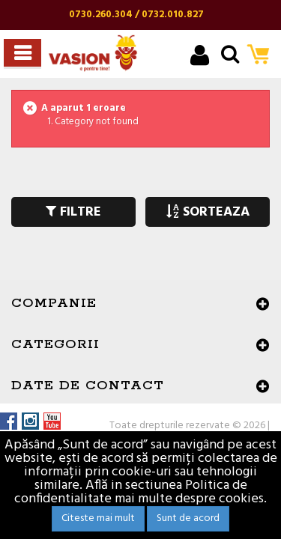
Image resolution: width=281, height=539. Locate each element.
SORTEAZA (208, 212)
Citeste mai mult (98, 518)
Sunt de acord (188, 518)
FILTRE (73, 212)
